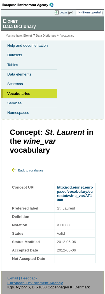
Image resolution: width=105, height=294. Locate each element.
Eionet (28, 35)
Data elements (19, 74)
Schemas (15, 84)
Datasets (14, 55)
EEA (30, 5)
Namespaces (18, 112)
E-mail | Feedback (22, 278)
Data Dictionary (46, 35)
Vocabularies (18, 93)
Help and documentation (27, 45)
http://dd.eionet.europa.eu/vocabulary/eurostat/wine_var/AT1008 (75, 193)
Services (14, 103)
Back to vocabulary (30, 170)
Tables (12, 65)
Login (63, 12)
